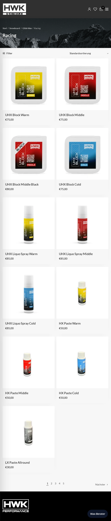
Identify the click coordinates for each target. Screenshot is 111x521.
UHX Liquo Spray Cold (20, 323)
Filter (7, 53)
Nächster (100, 484)
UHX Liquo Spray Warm (21, 254)
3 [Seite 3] (55, 483)
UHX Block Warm (17, 115)
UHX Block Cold (70, 184)
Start (5, 28)
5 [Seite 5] (63, 483)
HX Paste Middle (16, 393)
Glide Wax (27, 28)
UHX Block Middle (71, 115)
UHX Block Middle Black (22, 184)
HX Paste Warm (70, 323)
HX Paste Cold (69, 393)
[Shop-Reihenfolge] (87, 53)
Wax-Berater (97, 513)
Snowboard (14, 28)
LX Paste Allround (17, 462)
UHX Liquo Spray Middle (76, 254)
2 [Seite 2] (51, 483)
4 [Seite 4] (59, 483)
